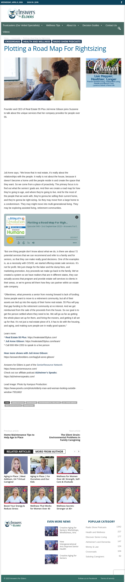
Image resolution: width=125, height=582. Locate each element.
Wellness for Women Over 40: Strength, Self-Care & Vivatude (68, 479)
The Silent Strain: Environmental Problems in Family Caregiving (64, 437)
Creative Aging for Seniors (68, 556)
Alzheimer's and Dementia (98, 542)
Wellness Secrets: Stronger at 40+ (65, 507)
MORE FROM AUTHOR (49, 451)
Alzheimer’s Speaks (46, 372)
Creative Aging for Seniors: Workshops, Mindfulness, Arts (69, 530)
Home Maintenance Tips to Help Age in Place (19, 436)
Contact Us (111, 25)
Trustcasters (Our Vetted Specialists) (23, 25)
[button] (119, 28)
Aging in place (18, 403)
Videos (6, 32)
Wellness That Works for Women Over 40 (41, 507)
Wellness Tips (54, 25)
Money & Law (92, 547)
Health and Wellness (36, 41)
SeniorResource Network (49, 365)
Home (6, 38)
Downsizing (31, 403)
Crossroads (16, 38)
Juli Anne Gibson (15, 341)
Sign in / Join (32, 2)
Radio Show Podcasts (67, 41)
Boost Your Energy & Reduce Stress (14, 507)
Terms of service (107, 578)
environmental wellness (49, 403)
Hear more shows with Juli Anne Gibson (25, 353)
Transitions (28, 405)
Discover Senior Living (96, 537)
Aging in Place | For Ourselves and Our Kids (40, 479)
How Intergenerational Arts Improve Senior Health (69, 545)
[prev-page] (74, 451)
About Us (73, 25)
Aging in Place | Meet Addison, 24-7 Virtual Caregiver (15, 479)
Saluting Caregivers (95, 556)
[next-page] (78, 451)
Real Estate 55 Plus (16, 337)
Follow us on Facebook (87, 578)
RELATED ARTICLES (19, 451)
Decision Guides (92, 25)
